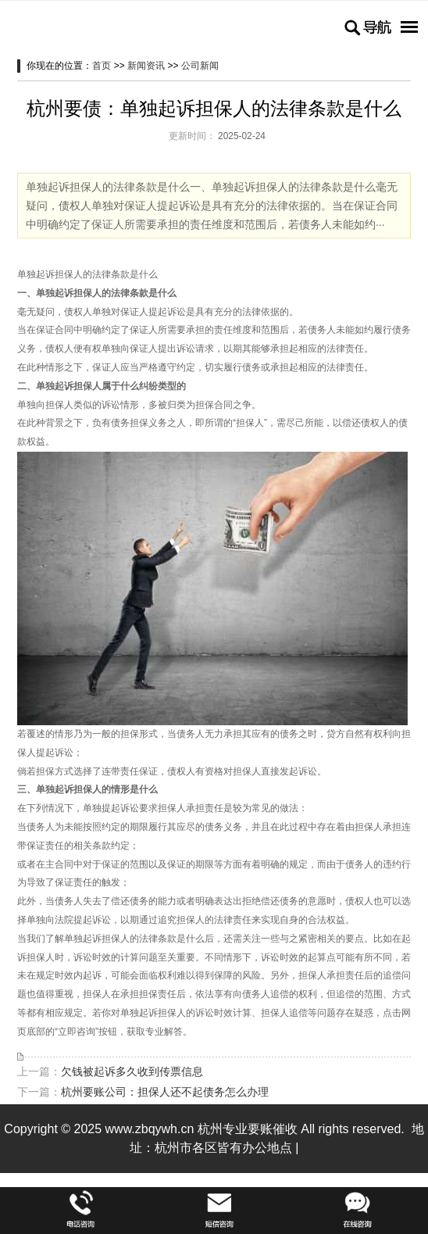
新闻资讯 (146, 65)
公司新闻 (200, 65)
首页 (101, 65)
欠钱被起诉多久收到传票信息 (132, 1071)
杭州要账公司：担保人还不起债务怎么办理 (165, 1092)
